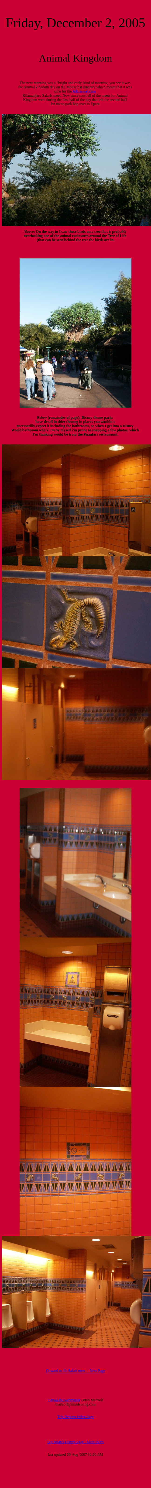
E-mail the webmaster (64, 1400)
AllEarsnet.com (84, 91)
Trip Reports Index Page (75, 1417)
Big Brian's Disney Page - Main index (75, 1442)
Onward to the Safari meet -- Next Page (75, 1371)
